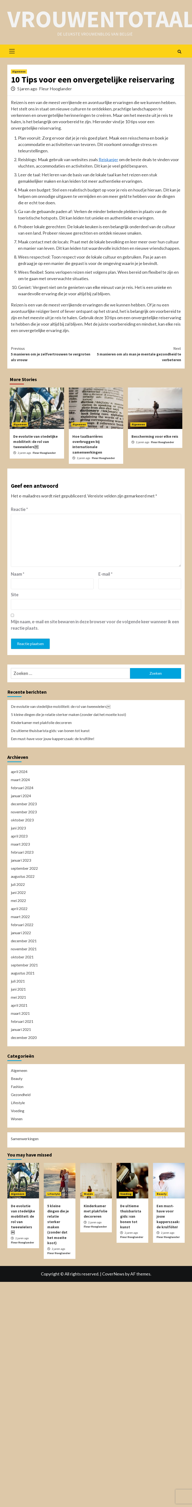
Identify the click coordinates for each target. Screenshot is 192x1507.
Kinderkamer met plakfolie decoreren (41, 722)
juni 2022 (18, 892)
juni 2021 (18, 989)
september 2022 (24, 868)
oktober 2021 (22, 957)
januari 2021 (21, 1029)
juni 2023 (18, 828)
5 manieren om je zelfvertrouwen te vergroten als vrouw (53, 354)
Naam (17, 574)
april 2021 (19, 1005)
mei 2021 (18, 997)
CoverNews (113, 1273)
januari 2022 (21, 932)
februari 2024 (22, 787)
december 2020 (24, 1037)
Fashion (17, 1086)
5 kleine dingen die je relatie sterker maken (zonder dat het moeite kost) (68, 714)
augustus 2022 (23, 876)
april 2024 (19, 771)
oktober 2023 (22, 820)
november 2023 (24, 812)
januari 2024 (21, 795)
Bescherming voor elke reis (154, 436)
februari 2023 (22, 852)
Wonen (16, 1118)
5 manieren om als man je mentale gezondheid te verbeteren (138, 354)
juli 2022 (18, 884)
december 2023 (24, 803)
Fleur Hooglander (55, 88)
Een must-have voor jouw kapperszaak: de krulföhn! (52, 738)
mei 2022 (18, 900)
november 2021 (24, 949)
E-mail (105, 574)
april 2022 (19, 908)
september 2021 (24, 965)
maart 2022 (20, 916)
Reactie (19, 509)
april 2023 (19, 836)
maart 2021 (20, 1013)
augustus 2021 (23, 973)
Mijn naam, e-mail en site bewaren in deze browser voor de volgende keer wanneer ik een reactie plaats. (95, 625)
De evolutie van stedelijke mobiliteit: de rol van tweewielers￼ (35, 441)
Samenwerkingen (25, 1138)
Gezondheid (21, 1094)
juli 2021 (18, 981)
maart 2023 (20, 844)
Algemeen (19, 71)
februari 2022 (22, 924)
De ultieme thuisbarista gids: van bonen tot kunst (50, 730)
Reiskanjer (108, 159)
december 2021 (24, 940)
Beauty (16, 1078)
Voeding (17, 1110)
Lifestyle (18, 1102)
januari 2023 (21, 860)
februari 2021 (22, 1021)
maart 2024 (20, 779)
